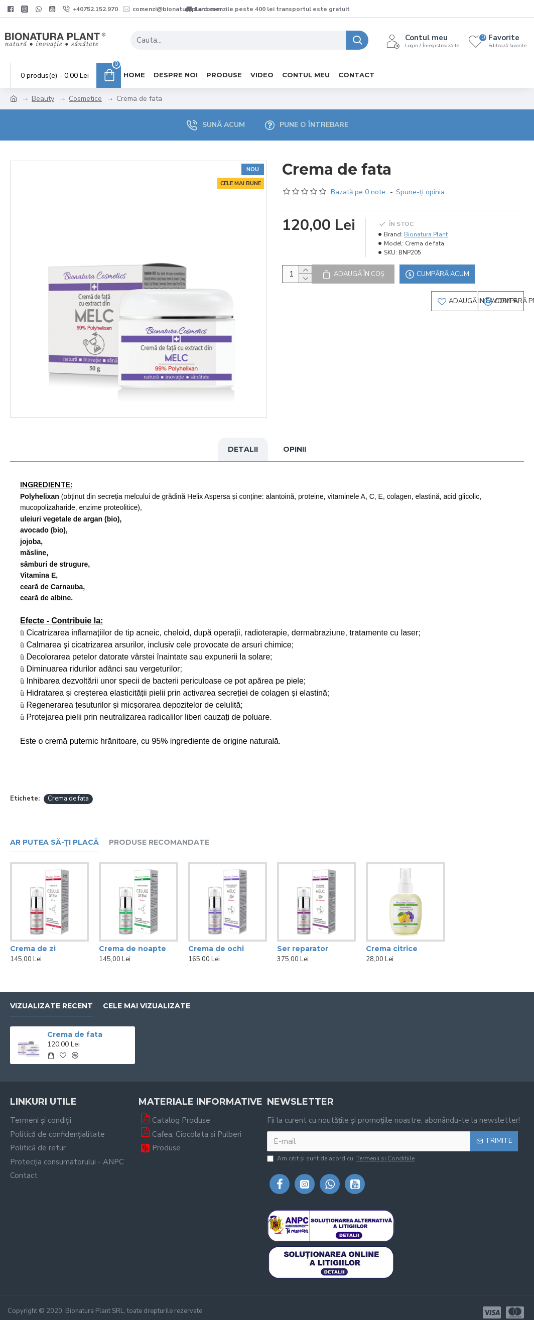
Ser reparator (302, 939)
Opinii (294, 449)
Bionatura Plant (426, 234)
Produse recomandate (159, 833)
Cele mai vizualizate (146, 996)
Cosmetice (85, 98)
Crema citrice (392, 939)
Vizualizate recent (51, 996)
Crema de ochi (216, 939)
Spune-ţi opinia (420, 192)
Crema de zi (33, 939)
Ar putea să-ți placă (54, 833)
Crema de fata (68, 789)
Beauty (43, 98)
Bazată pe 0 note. (359, 192)
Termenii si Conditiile (385, 1149)
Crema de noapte (132, 939)
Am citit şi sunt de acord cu (341, 1148)
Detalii (243, 449)
